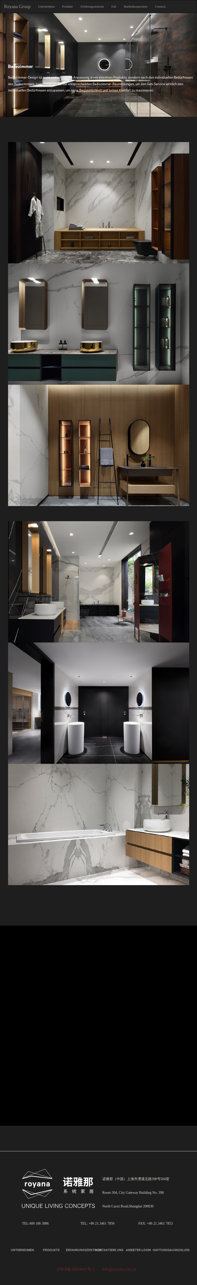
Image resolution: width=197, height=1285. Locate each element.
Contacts (160, 6)
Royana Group (17, 6)
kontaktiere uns (109, 1250)
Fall (113, 6)
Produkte (67, 6)
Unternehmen (46, 6)
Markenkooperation (135, 6)
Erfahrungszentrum (92, 6)
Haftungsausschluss (171, 1250)
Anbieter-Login (138, 1250)
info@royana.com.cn (119, 1269)
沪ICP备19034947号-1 (76, 1269)
